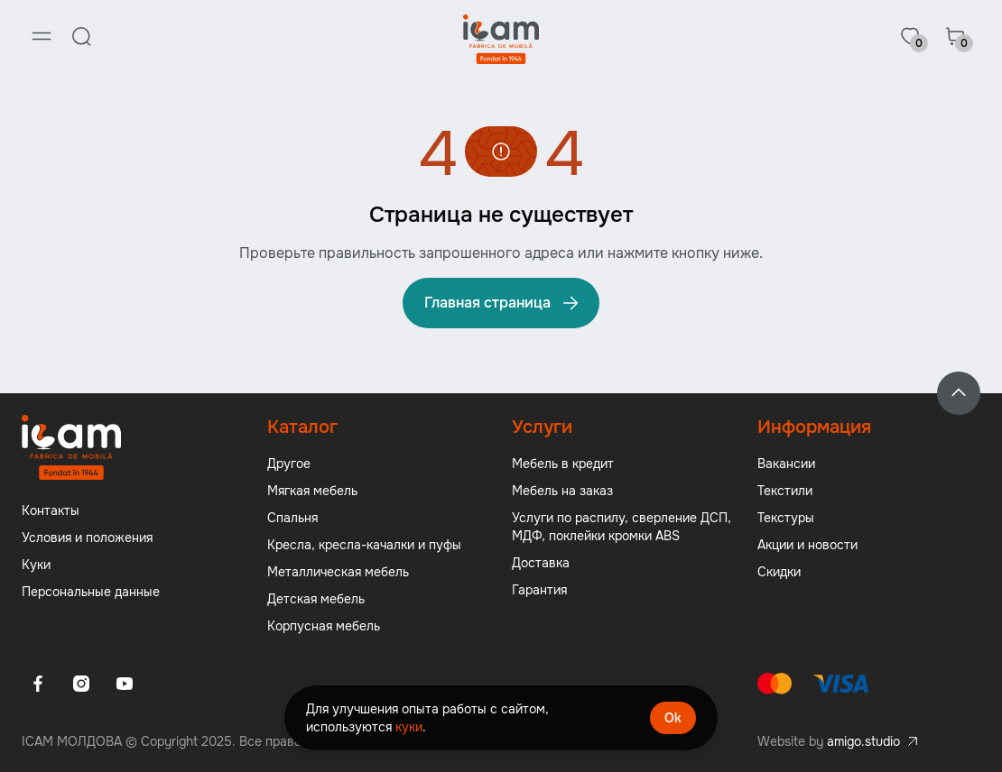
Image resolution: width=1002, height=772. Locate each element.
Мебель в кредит (563, 463)
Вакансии (786, 463)
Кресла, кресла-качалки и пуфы (364, 545)
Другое (289, 463)
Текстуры (785, 518)
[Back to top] (958, 393)
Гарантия (539, 590)
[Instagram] (81, 683)
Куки (36, 564)
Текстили (784, 490)
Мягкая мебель (312, 490)
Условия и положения (87, 537)
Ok (673, 718)
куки (408, 727)
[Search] (81, 36)
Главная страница (502, 303)
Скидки (779, 572)
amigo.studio (863, 741)
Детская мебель (316, 599)
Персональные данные (91, 592)
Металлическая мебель (338, 572)
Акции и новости (807, 545)
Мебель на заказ (562, 490)
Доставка (541, 563)
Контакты (50, 510)
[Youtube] (124, 683)
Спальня (292, 518)
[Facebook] (38, 683)
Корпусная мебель (323, 626)
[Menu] (41, 36)
